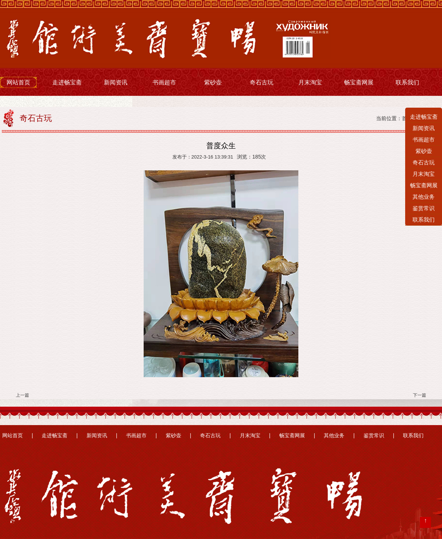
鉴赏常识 (374, 435)
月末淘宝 (310, 82)
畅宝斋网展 (358, 82)
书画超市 (164, 82)
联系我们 (407, 82)
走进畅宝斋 (67, 82)
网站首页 (18, 82)
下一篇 (419, 395)
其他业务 (334, 435)
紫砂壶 (213, 82)
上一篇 (22, 395)
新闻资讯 (115, 82)
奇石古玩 (261, 82)
